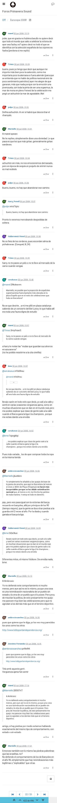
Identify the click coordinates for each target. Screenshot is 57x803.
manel (10, 33)
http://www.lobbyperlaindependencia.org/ (22, 630)
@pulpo (6, 206)
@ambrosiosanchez (12, 648)
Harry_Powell (13, 201)
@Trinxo (6, 330)
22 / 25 (28, 794)
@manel (6, 284)
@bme (5, 436)
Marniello (12, 129)
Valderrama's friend (16, 236)
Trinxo (11, 64)
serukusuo (12, 280)
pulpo (10, 107)
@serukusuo (8, 371)
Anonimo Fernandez (17, 644)
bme (10, 366)
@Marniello (7, 476)
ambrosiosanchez (16, 471)
